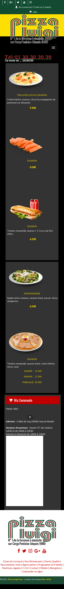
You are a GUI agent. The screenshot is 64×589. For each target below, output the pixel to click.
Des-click (46, 579)
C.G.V (25, 568)
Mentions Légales (11, 568)
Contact (34, 568)
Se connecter (25, 7)
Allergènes (55, 568)
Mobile (44, 568)
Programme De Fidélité (50, 564)
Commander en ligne (32, 571)
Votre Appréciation (26, 564)
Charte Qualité (52, 561)
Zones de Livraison (13, 561)
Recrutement (7, 564)
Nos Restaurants (33, 561)
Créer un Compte (42, 7)
